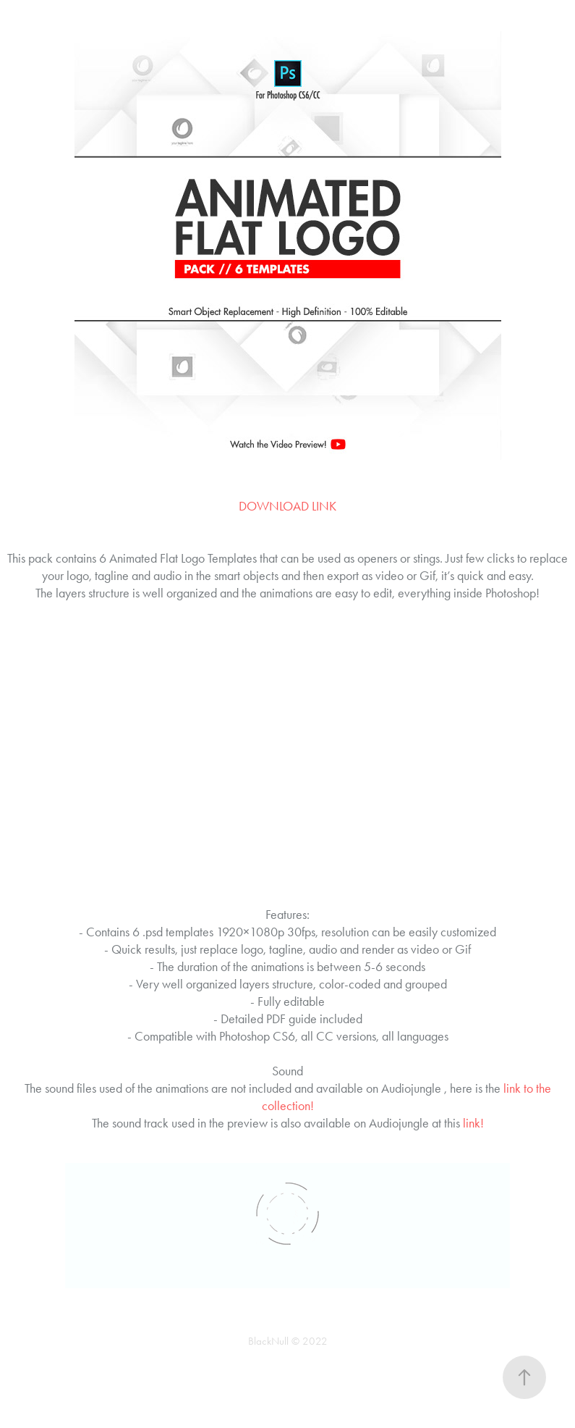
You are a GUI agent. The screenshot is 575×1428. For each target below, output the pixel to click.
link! (473, 1123)
